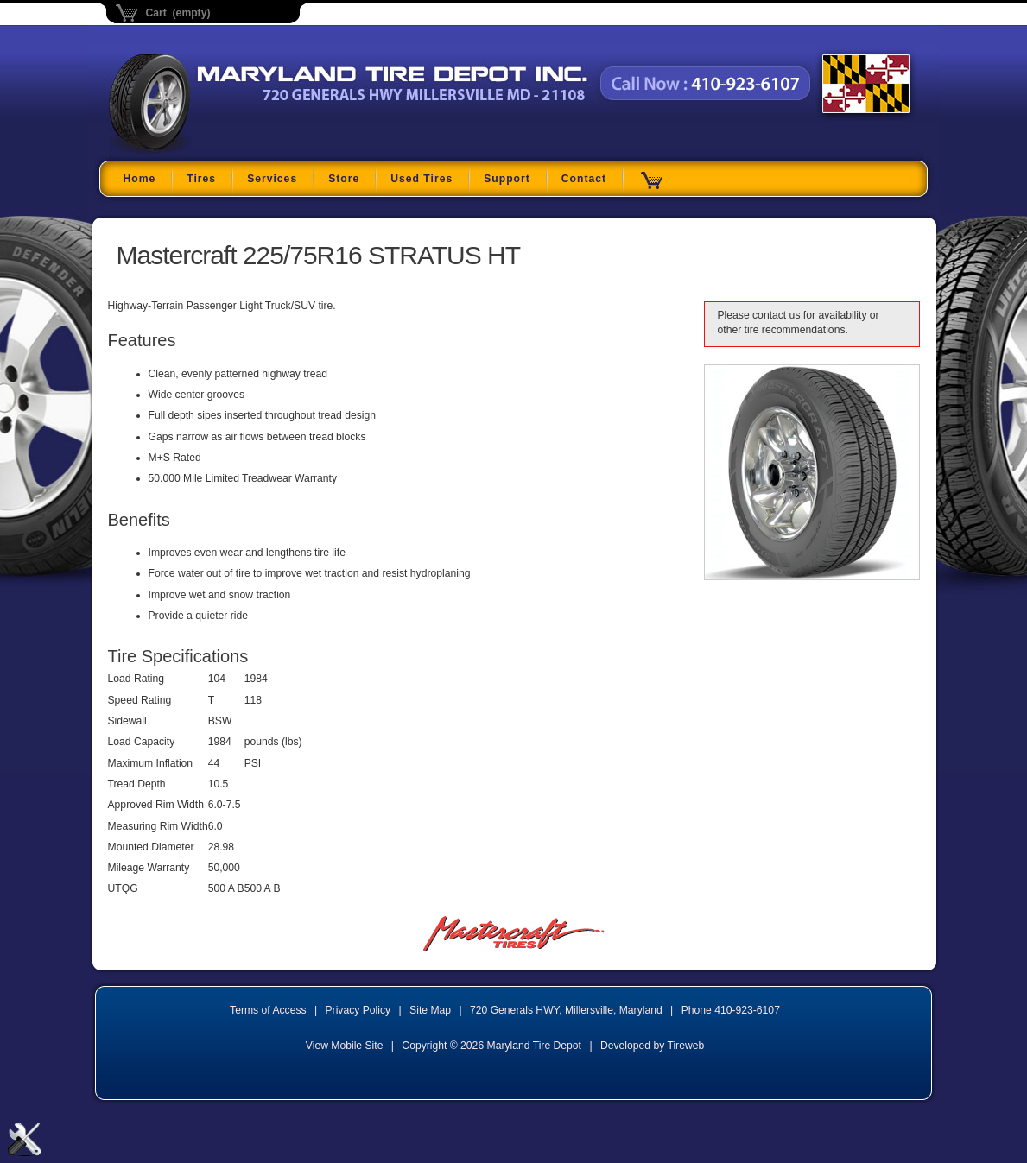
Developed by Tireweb (652, 1046)
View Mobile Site (345, 1046)
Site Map (430, 1010)
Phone (730, 1010)
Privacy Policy (358, 1010)
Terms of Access (268, 1010)
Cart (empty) (178, 13)
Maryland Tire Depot (217, 150)
